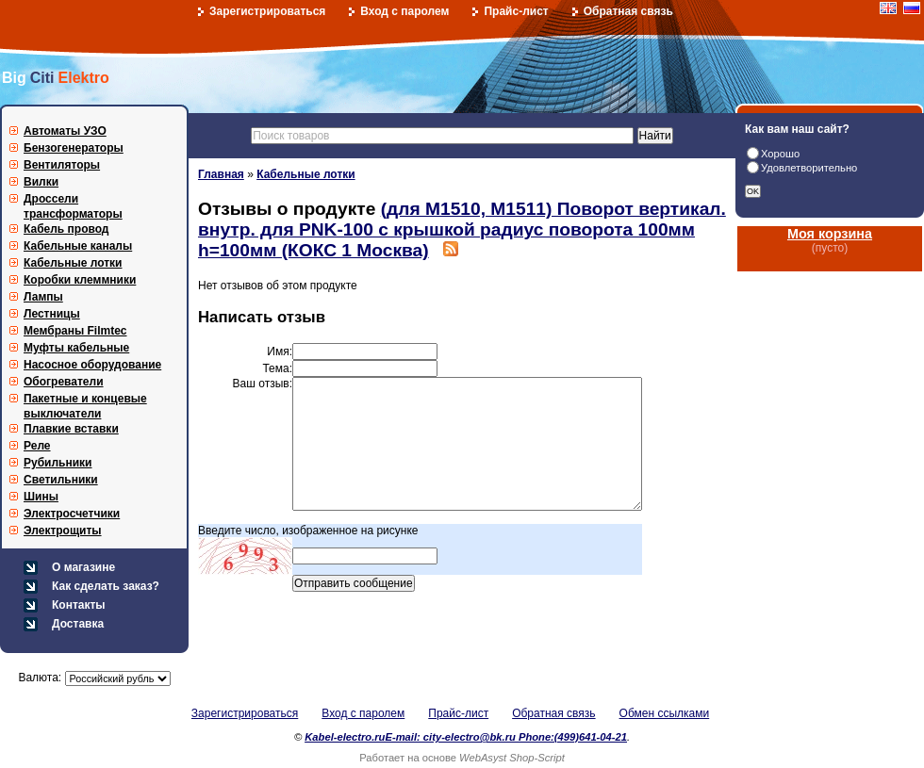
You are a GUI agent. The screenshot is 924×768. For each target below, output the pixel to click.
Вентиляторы (62, 165)
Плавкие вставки (71, 428)
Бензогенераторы (74, 148)
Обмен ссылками (664, 713)
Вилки (41, 181)
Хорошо (780, 153)
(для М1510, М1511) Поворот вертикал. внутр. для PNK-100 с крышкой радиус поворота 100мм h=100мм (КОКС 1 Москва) (462, 229)
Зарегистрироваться (267, 11)
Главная (221, 174)
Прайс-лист (516, 11)
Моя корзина (829, 233)
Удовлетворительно (809, 167)
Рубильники (57, 462)
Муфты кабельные (76, 347)
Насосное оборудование (92, 364)
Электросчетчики (72, 513)
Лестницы (52, 313)
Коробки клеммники (80, 279)
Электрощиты (63, 530)
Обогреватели (64, 381)
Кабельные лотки (73, 263)
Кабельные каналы (78, 246)
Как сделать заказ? (105, 586)
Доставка (78, 623)
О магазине (83, 567)
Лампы (43, 296)
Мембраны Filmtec (75, 330)
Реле (37, 445)
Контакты (79, 605)
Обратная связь (628, 11)
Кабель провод (66, 229)
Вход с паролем (404, 11)
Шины (41, 496)
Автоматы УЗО (65, 131)
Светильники (61, 479)
